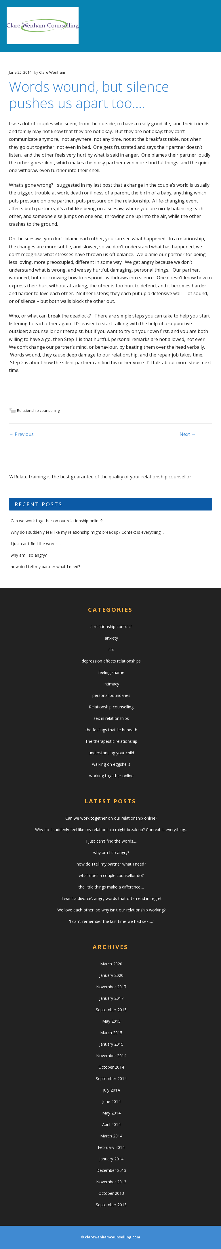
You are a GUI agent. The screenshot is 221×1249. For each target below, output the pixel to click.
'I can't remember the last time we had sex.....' (111, 921)
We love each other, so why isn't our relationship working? (111, 910)
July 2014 (111, 1090)
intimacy (111, 684)
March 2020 (111, 964)
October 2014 (111, 1067)
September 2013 (111, 1204)
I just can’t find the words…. (36, 543)
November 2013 (111, 1181)
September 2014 (111, 1078)
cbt (111, 649)
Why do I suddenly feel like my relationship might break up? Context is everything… (87, 532)
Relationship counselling (38, 410)
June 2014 (111, 1101)
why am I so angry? (29, 555)
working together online (111, 775)
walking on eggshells (111, 764)
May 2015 (111, 1021)
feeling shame (111, 672)
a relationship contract (111, 626)
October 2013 (111, 1193)
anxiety (111, 638)
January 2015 (111, 1044)
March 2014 (111, 1136)
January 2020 (111, 975)
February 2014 (111, 1147)
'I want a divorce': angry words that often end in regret (111, 898)
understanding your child (111, 752)
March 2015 (111, 1032)
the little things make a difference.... (111, 887)
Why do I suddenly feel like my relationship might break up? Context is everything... (111, 829)
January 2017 (111, 998)
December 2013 (111, 1170)
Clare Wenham (52, 72)
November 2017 (111, 986)
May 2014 (111, 1113)
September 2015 (111, 1009)
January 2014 (111, 1159)
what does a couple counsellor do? (111, 875)
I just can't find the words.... (111, 841)
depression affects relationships (111, 661)
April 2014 (111, 1124)
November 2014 (111, 1055)
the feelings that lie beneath (111, 729)
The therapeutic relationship (111, 741)
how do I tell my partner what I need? (45, 566)
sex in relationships (111, 718)
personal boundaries (111, 695)
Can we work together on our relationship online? (56, 520)
